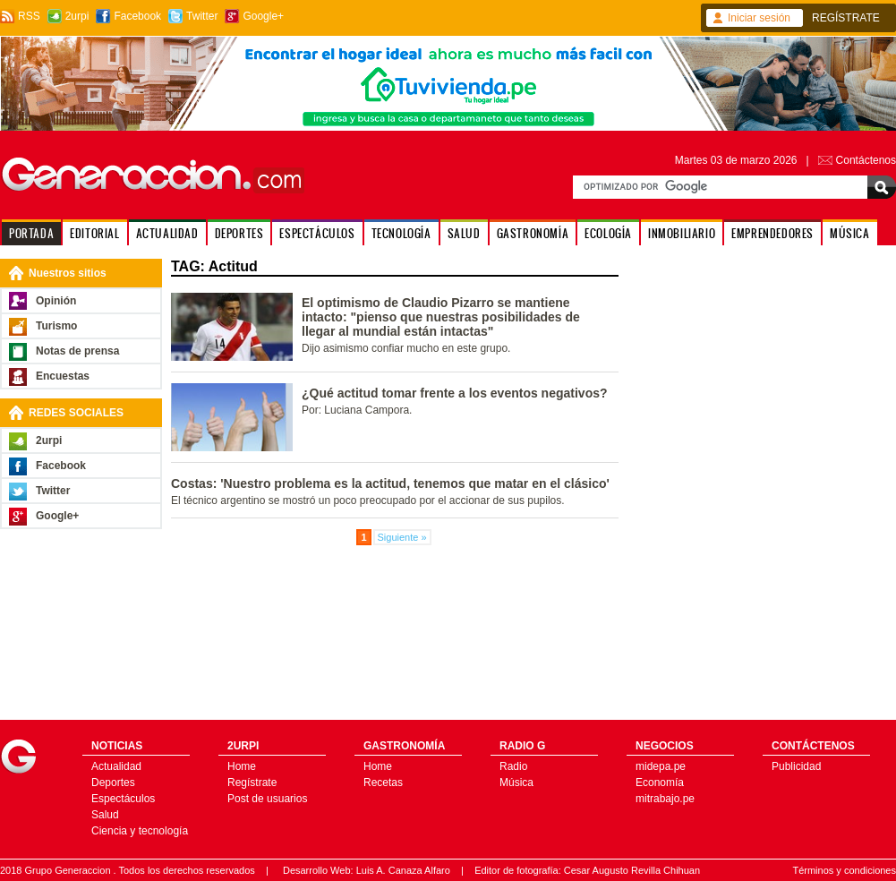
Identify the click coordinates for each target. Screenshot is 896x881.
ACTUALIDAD (167, 233)
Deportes (113, 782)
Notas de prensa (77, 351)
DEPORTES (239, 233)
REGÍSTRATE (846, 18)
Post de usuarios (267, 798)
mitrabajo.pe (665, 798)
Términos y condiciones (844, 870)
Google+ (263, 16)
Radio (513, 766)
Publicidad (796, 766)
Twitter (202, 16)
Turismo (56, 326)
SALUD (464, 233)
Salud (105, 814)
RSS (29, 16)
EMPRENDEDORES (772, 233)
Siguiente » (402, 537)
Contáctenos (866, 160)
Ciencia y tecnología (139, 831)
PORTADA (31, 233)
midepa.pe (661, 766)
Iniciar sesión (759, 18)
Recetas (383, 782)
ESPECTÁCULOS (316, 233)
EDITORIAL (94, 233)
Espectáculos (123, 798)
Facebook (137, 16)
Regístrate (252, 782)
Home (241, 766)
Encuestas (63, 376)
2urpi (77, 16)
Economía (660, 782)
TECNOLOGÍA (401, 233)
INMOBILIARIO (681, 233)
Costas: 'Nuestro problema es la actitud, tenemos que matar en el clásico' (390, 483)
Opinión (56, 301)
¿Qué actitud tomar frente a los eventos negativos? (455, 393)
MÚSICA (850, 233)
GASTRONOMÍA (533, 233)
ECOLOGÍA (608, 233)
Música (516, 782)
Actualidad (116, 766)
